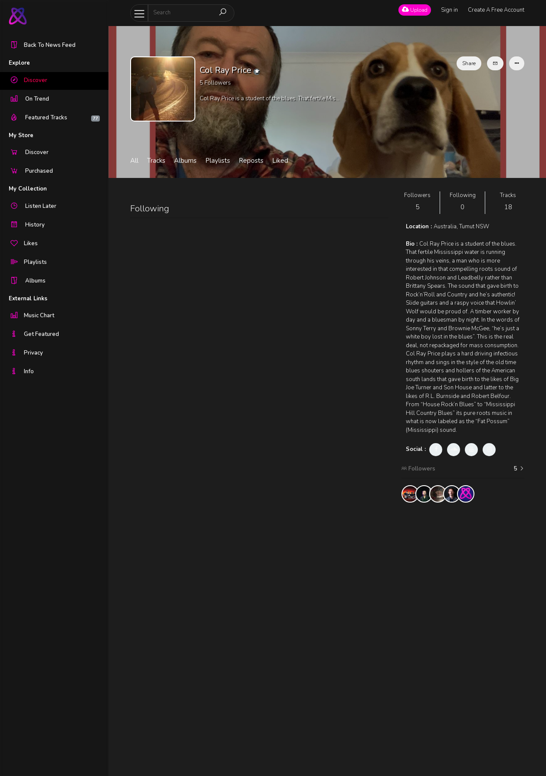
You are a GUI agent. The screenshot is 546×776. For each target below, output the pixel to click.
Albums (185, 160)
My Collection (28, 189)
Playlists (217, 160)
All (134, 160)
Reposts (251, 160)
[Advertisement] (462, 639)
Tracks (156, 160)
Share (469, 63)
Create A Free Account (496, 10)
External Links (28, 299)
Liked (280, 160)
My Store (21, 135)
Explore (19, 63)
